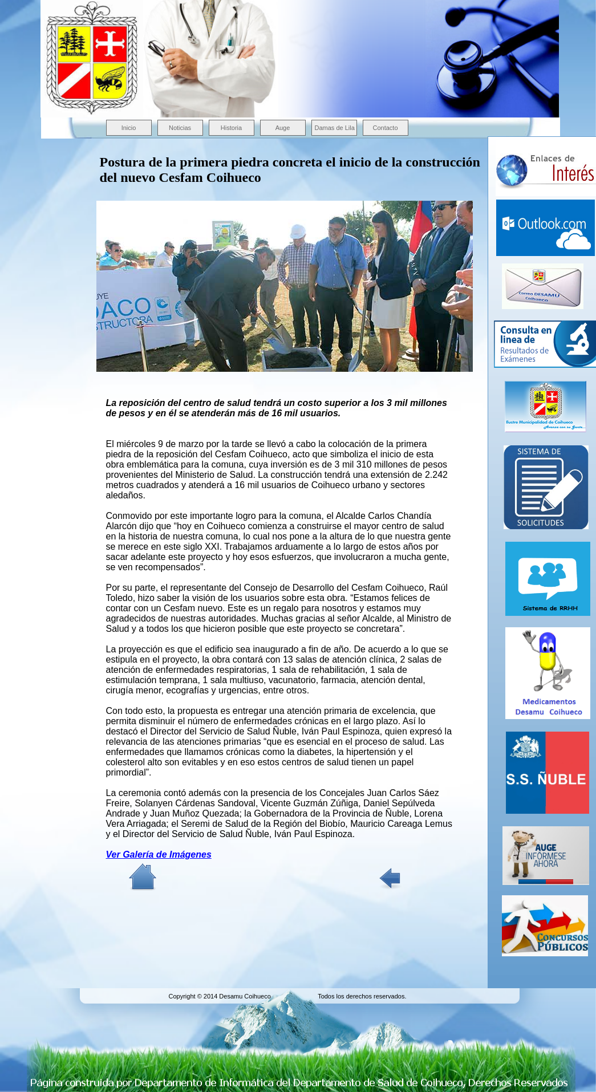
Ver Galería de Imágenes (159, 854)
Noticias (180, 127)
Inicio (128, 127)
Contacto (385, 127)
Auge (282, 127)
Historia (231, 127)
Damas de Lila (335, 127)
